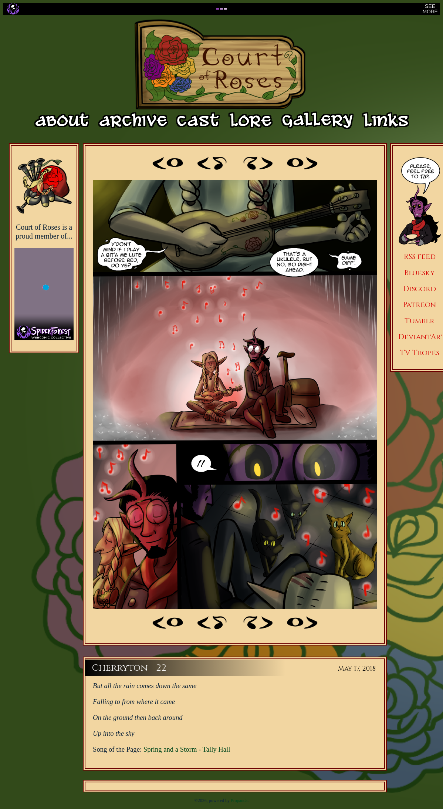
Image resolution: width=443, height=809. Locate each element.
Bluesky (419, 273)
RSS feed (420, 257)
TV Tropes (419, 353)
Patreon (419, 305)
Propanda (239, 800)
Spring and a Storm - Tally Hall (186, 749)
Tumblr (419, 321)
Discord (419, 289)
